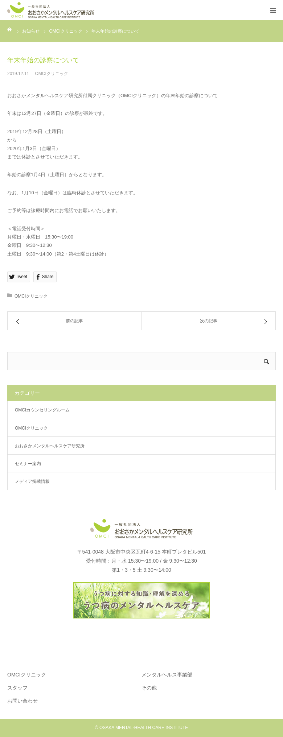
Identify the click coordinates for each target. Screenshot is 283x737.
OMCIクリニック (51, 73)
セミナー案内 (28, 463)
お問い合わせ (22, 701)
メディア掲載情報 (32, 481)
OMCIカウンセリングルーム (42, 410)
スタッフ (17, 688)
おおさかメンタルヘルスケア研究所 (50, 445)
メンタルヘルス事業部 (167, 675)
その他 (149, 688)
